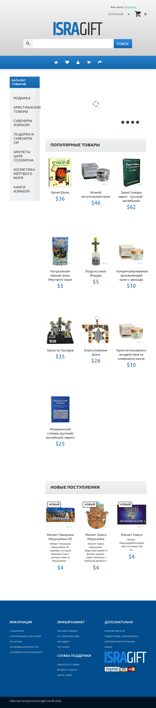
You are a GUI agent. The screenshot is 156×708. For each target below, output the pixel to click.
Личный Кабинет (67, 631)
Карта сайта (64, 675)
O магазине (17, 631)
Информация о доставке (25, 636)
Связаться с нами (68, 664)
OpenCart (31, 701)
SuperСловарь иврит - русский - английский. (131, 196)
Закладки (63, 641)
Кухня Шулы (60, 192)
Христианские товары (26, 109)
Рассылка (63, 647)
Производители (115, 631)
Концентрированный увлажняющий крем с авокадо (132, 275)
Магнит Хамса (131, 534)
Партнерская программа (120, 641)
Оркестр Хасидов (60, 350)
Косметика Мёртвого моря (24, 174)
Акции (108, 647)
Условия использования (26, 652)
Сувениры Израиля (22, 123)
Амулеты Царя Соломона (23, 156)
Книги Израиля (21, 189)
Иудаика (21, 98)
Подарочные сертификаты (121, 636)
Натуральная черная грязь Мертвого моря (60, 275)
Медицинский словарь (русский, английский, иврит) (60, 433)
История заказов (68, 636)
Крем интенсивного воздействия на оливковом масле (131, 354)
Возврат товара (67, 670)
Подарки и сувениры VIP (23, 138)
